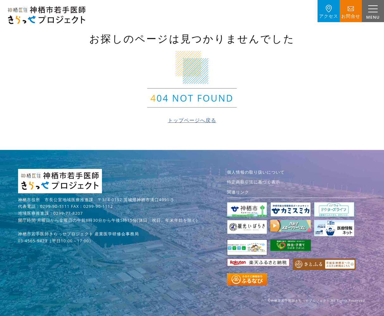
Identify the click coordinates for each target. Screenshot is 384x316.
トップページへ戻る (192, 120)
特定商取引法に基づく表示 (253, 182)
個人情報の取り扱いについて (256, 172)
